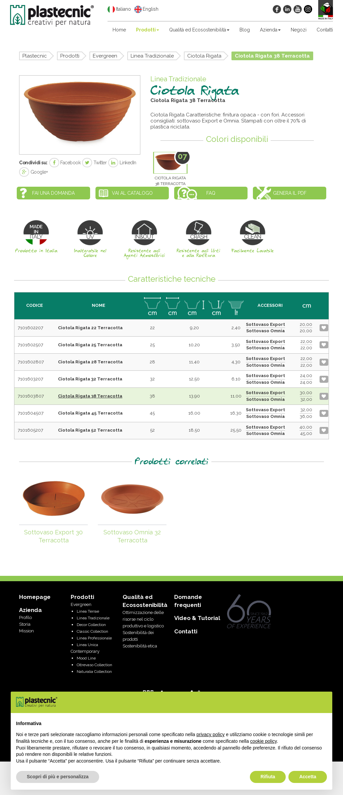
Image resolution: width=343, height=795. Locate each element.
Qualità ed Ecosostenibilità (199, 29)
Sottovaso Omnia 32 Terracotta (132, 536)
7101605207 (30, 430)
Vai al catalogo (132, 193)
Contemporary (85, 651)
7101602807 (31, 361)
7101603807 (31, 396)
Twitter (94, 162)
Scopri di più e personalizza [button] (57, 776)
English (146, 9)
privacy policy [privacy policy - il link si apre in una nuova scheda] (211, 734)
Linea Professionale (94, 638)
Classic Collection (92, 631)
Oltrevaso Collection (94, 664)
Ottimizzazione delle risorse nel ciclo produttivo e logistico (143, 619)
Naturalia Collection (94, 671)
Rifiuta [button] (268, 776)
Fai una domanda (53, 193)
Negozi (298, 29)
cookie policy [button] (263, 741)
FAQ (210, 193)
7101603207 (30, 378)
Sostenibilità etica (140, 645)
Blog (244, 29)
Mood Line (86, 658)
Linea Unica (87, 644)
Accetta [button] (307, 776)
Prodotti (147, 29)
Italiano (119, 9)
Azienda (270, 29)
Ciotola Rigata (204, 56)
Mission (26, 630)
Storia (24, 624)
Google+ (33, 172)
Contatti (325, 29)
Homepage (35, 597)
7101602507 (30, 344)
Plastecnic (34, 56)
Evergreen (105, 56)
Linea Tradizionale (152, 56)
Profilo (25, 617)
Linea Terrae (88, 611)
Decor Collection (91, 624)
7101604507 (31, 413)
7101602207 (30, 327)
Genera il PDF (289, 193)
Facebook (65, 162)
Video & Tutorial (197, 618)
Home (119, 29)
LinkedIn (122, 162)
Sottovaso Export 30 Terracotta (53, 536)
